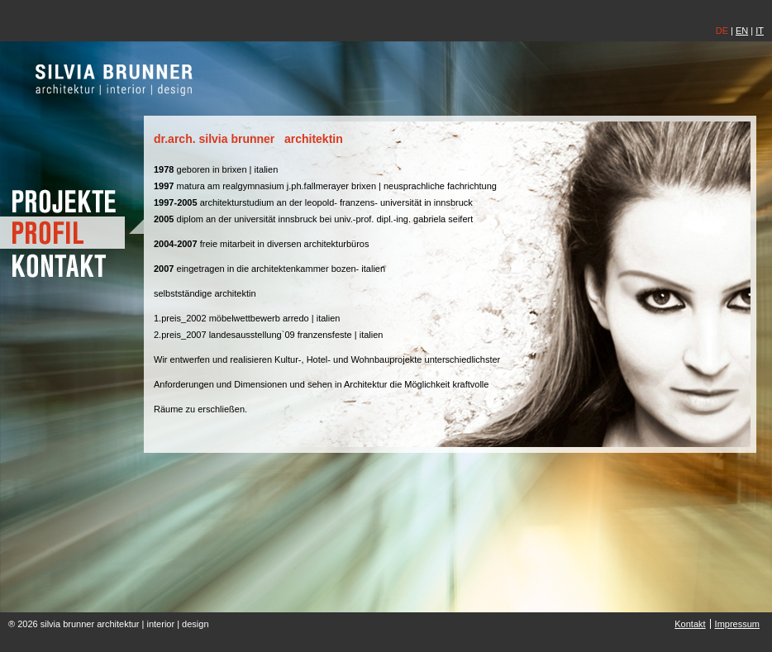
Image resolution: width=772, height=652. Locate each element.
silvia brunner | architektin (114, 79)
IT (759, 31)
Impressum (737, 624)
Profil (72, 233)
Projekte (72, 200)
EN (742, 31)
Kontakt (72, 265)
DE (722, 31)
